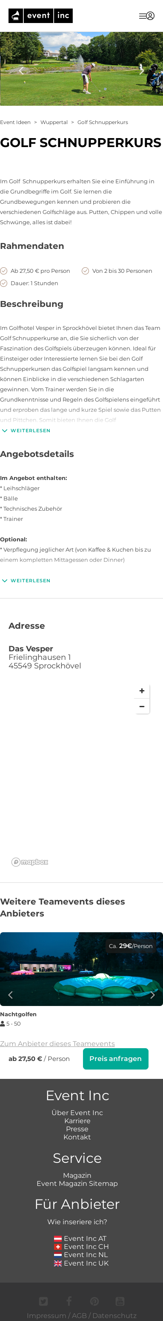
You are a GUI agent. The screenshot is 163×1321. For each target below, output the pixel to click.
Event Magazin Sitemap (77, 1183)
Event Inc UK (81, 1262)
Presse (77, 1128)
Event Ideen (15, 122)
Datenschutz (114, 1315)
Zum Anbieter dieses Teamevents (57, 1044)
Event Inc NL (81, 1254)
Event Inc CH (81, 1246)
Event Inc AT (80, 1238)
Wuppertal (54, 122)
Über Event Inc (77, 1112)
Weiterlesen (25, 430)
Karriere (77, 1120)
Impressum (46, 1315)
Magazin (77, 1175)
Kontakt (77, 1136)
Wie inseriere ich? (77, 1221)
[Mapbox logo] (30, 862)
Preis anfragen (115, 1059)
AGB (79, 1315)
